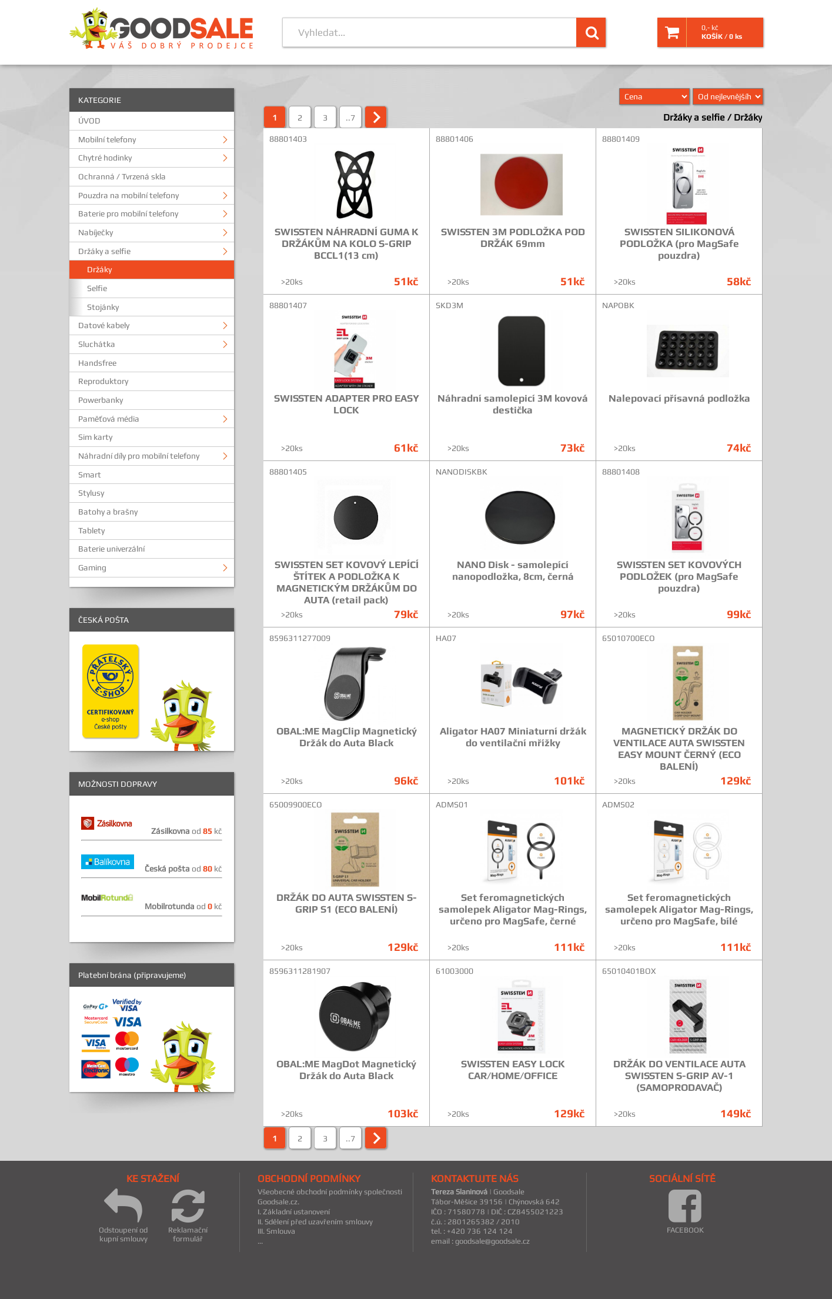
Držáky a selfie (104, 251)
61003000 (454, 971)
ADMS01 (452, 804)
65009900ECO (295, 804)
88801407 (288, 305)
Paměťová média (108, 418)
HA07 (446, 638)
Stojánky (103, 307)
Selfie (97, 288)
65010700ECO (628, 638)
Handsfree (97, 363)
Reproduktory (103, 381)
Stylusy (91, 492)
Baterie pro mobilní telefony (128, 213)
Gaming (92, 567)
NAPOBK (618, 305)
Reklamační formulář (188, 1215)
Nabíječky (95, 232)
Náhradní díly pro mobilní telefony (138, 455)
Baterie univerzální (111, 548)
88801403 (288, 138)
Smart (89, 474)
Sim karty (95, 437)
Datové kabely (103, 325)
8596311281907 (299, 971)
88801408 (621, 471)
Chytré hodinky (105, 157)
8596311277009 (299, 638)
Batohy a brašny (108, 511)
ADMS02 (618, 804)
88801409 (621, 138)
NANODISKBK (461, 471)
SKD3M (449, 305)
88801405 (288, 471)
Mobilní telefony (107, 139)
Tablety (91, 530)
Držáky (99, 269)
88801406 (454, 138)
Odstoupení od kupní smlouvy (123, 1215)
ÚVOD (89, 120)
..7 (350, 117)
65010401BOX (629, 971)
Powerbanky (100, 400)
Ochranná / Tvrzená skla (122, 176)
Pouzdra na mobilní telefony (128, 195)
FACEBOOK (685, 1210)
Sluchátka (96, 344)
